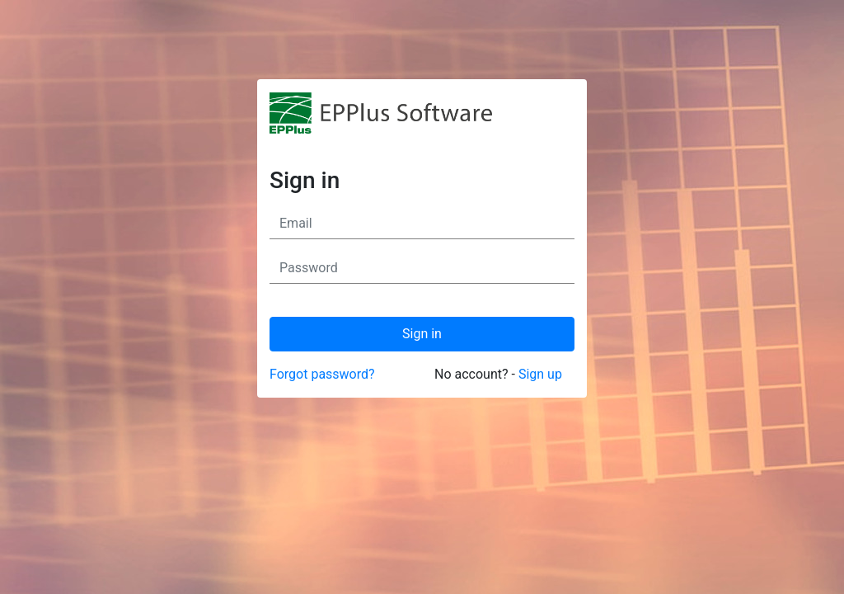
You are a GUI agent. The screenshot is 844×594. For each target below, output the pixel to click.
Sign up (540, 374)
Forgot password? (322, 374)
